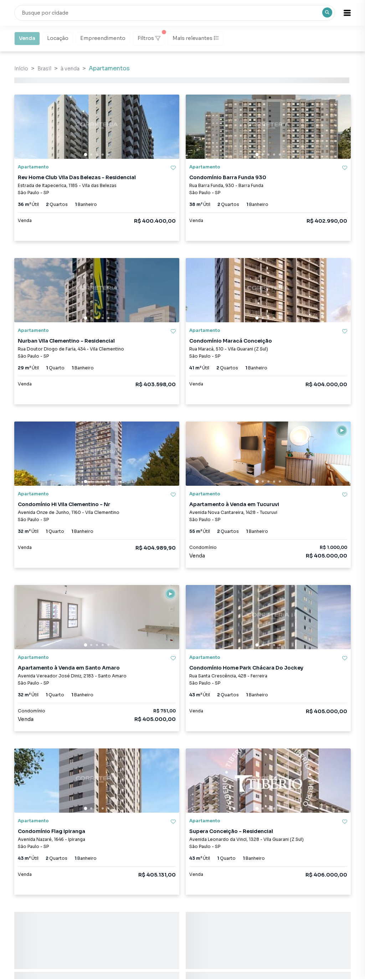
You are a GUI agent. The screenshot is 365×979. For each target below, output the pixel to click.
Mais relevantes (196, 38)
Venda (27, 37)
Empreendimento (102, 37)
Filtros (151, 36)
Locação (57, 37)
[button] (347, 12)
